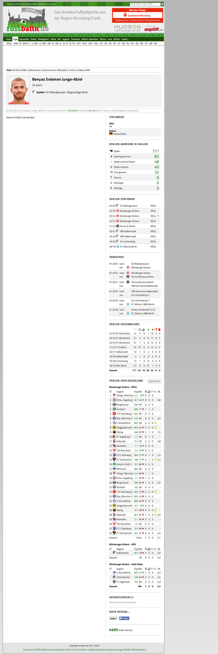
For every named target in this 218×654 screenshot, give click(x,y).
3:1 (136, 400)
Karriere (93, 110)
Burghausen (122, 404)
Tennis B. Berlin (128, 226)
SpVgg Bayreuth (124, 427)
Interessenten (49, 70)
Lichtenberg (122, 361)
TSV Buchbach (123, 450)
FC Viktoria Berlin (128, 246)
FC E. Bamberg (123, 455)
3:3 (136, 491)
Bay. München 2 (124, 418)
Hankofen (121, 446)
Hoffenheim (122, 553)
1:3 (136, 436)
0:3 (136, 469)
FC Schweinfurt (124, 459)
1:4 (136, 418)
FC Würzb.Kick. (123, 333)
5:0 (136, 409)
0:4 (136, 427)
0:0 (136, 501)
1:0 (136, 459)
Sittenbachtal (123, 577)
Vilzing (119, 432)
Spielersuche (121, 20)
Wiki (88, 70)
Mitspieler (63, 70)
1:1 (136, 441)
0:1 (136, 514)
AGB (38, 649)
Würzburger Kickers (129, 211)
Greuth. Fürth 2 (124, 464)
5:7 (136, 553)
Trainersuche (136, 20)
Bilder (24, 70)
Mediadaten (139, 649)
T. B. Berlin (121, 347)
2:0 (136, 404)
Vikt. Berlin (121, 365)
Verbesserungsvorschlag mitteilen (114, 649)
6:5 (136, 572)
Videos (81, 70)
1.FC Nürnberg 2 (124, 413)
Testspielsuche (152, 20)
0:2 (136, 423)
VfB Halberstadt (128, 231)
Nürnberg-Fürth (13, 4)
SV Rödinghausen (55, 92)
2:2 (136, 395)
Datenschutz (48, 649)
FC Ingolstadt (123, 581)
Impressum (29, 649)
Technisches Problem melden (80, 649)
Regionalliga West (77, 92)
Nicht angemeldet (29, 4)
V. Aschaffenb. (123, 423)
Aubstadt (121, 441)
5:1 (136, 519)
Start (9, 70)
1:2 (136, 487)
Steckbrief (72, 110)
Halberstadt (122, 352)
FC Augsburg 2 (123, 436)
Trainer (72, 70)
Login (52, 4)
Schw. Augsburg (124, 400)
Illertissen (121, 469)
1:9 (136, 577)
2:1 (136, 533)
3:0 (136, 450)
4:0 (136, 432)
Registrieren (43, 4)
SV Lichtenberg (127, 241)
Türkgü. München (125, 395)
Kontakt (60, 649)
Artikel (16, 70)
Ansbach (120, 409)
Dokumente (34, 70)
